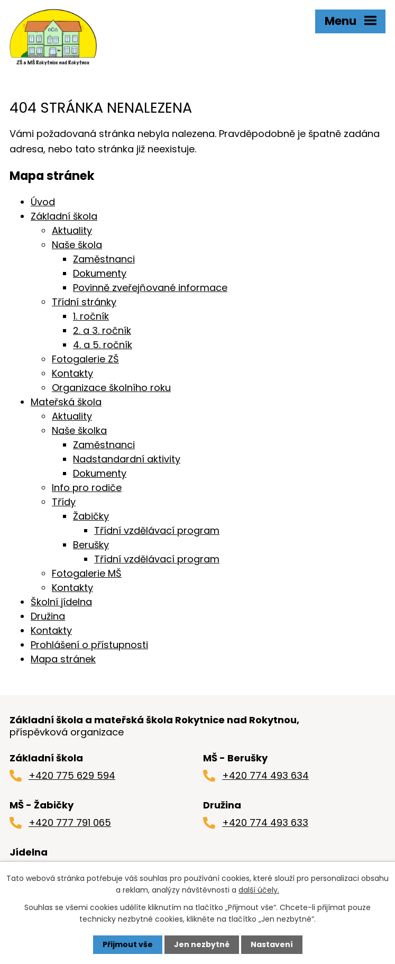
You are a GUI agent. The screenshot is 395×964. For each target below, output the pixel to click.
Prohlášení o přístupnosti (89, 644)
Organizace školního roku (111, 387)
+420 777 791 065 (70, 822)
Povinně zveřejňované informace (150, 287)
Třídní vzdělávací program (156, 530)
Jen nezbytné (201, 944)
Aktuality (72, 230)
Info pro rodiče (87, 487)
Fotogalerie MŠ (87, 573)
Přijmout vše (128, 944)
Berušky (91, 544)
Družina (48, 616)
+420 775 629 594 (72, 775)
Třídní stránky (84, 301)
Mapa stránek (63, 659)
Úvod (43, 201)
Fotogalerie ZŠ (85, 359)
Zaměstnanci (104, 259)
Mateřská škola (66, 401)
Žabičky (91, 516)
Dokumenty (99, 273)
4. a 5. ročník (102, 344)
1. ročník (91, 316)
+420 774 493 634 (265, 775)
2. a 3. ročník (102, 330)
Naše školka (79, 430)
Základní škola (64, 216)
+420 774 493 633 (265, 822)
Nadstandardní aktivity (126, 459)
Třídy (64, 501)
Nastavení (272, 944)
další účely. (258, 890)
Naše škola (77, 244)
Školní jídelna (61, 601)
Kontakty (72, 373)
